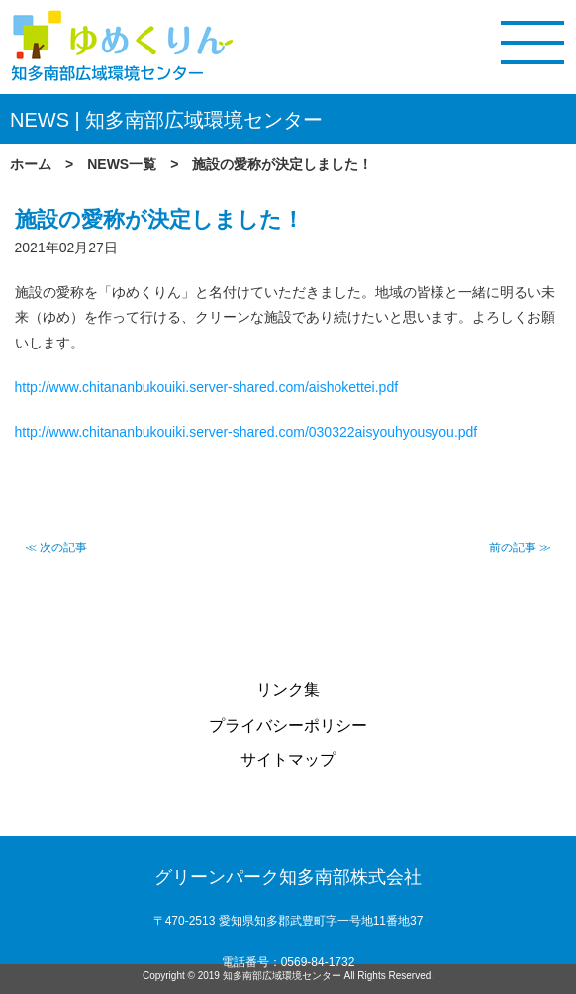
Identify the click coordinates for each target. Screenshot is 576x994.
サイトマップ (288, 759)
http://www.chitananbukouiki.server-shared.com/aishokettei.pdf (207, 387)
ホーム (30, 164)
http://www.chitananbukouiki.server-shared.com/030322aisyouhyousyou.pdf (246, 432)
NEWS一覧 (121, 164)
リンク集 (288, 689)
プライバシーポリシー (288, 725)
